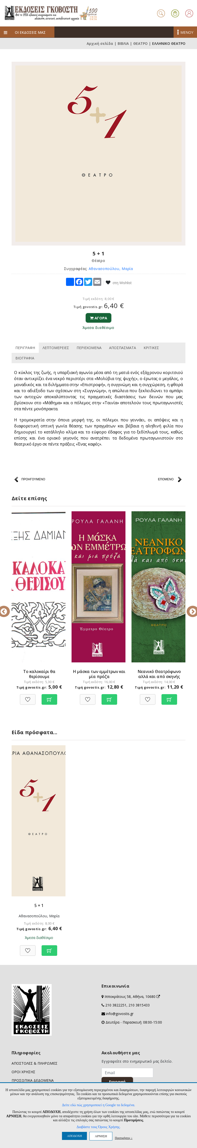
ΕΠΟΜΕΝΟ (166, 479)
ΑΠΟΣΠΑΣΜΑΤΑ (122, 347)
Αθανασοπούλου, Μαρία (111, 268)
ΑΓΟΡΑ (98, 317)
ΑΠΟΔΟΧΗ (74, 1136)
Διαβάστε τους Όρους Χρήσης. (98, 1127)
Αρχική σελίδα (100, 43)
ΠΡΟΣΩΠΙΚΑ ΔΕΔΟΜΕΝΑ (33, 1080)
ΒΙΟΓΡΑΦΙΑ (24, 358)
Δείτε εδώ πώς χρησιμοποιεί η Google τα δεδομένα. (98, 1105)
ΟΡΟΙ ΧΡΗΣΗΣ (23, 1071)
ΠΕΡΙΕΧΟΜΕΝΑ (89, 347)
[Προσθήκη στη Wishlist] (27, 696)
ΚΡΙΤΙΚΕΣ (151, 347)
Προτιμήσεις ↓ (124, 1137)
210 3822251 (115, 1005)
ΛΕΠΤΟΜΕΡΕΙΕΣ (56, 347)
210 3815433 (139, 1005)
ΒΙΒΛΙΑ (123, 43)
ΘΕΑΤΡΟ (140, 43)
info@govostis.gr (120, 1013)
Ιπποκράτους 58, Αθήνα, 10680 (132, 996)
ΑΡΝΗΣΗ (101, 1136)
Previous (7, 608)
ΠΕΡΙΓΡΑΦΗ (25, 347)
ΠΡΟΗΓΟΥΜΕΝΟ (33, 479)
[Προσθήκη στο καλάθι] (49, 696)
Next (189, 608)
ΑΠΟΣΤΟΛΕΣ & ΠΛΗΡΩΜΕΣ (34, 1063)
